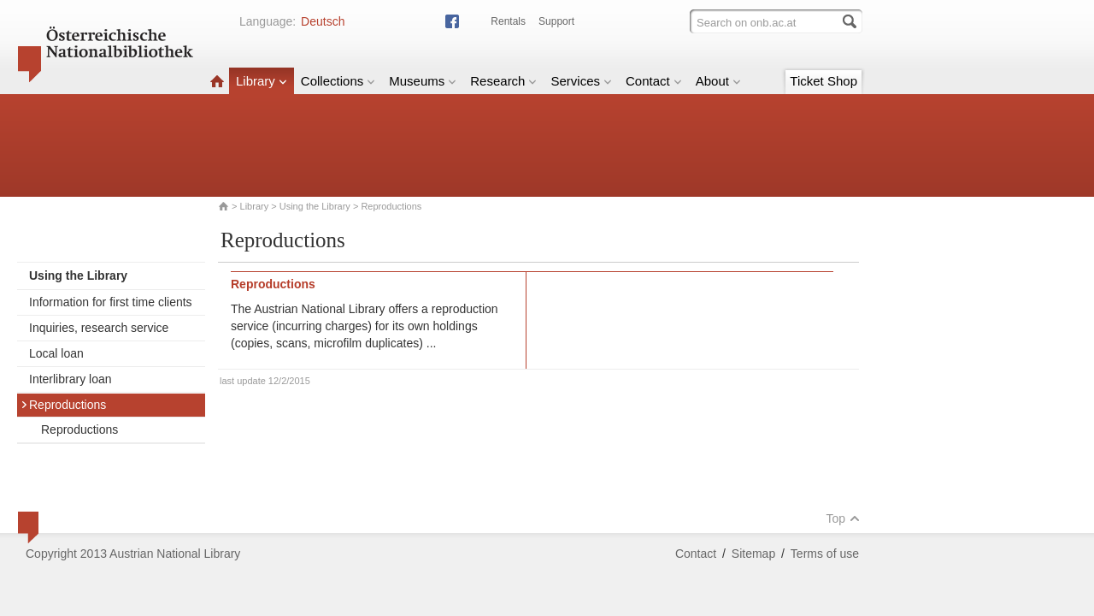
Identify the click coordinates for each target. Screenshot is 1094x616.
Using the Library (314, 206)
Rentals (508, 21)
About (718, 81)
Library (261, 81)
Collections (338, 81)
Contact (654, 81)
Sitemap (753, 553)
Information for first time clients (110, 302)
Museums (422, 81)
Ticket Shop (823, 81)
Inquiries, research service (98, 328)
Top (843, 518)
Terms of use (825, 553)
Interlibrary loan (70, 379)
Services (581, 81)
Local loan (56, 353)
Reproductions (63, 405)
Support (556, 21)
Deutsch (322, 21)
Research (503, 81)
